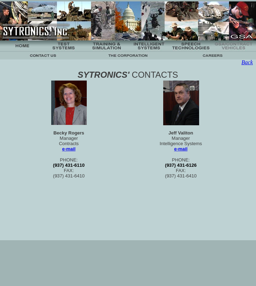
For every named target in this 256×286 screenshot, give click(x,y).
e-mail (69, 149)
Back (247, 62)
